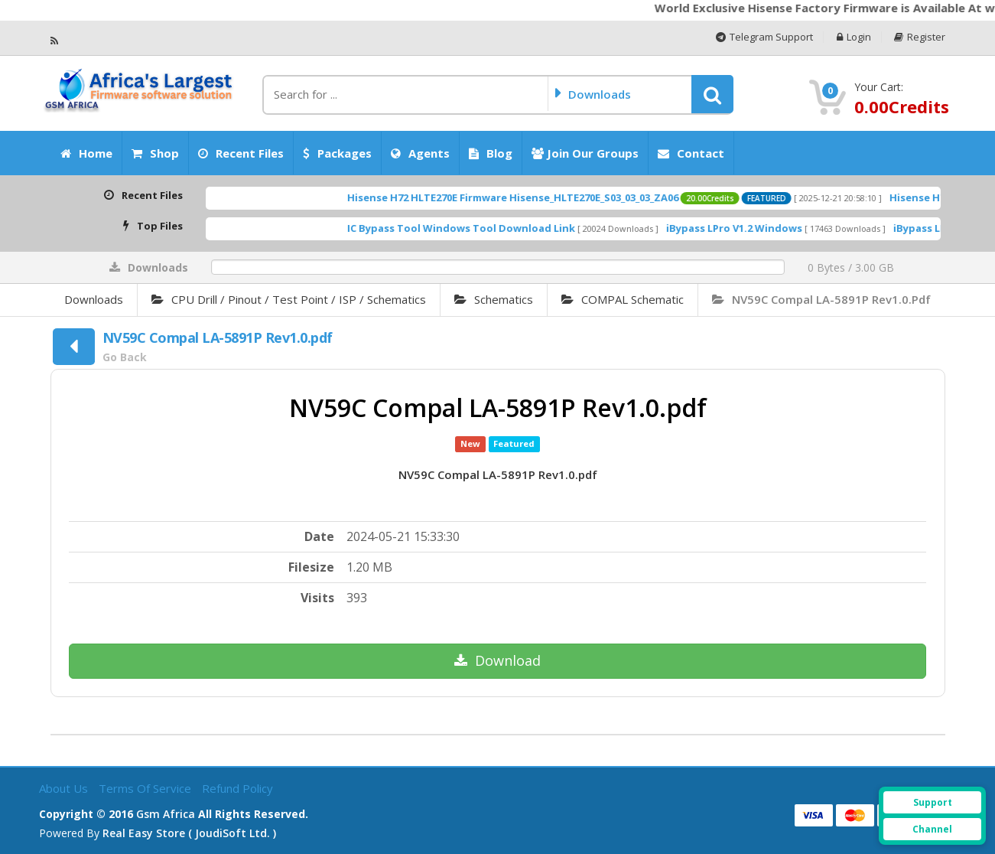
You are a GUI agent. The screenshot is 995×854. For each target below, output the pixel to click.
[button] (712, 94)
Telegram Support (764, 37)
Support (932, 802)
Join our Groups (585, 153)
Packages (337, 153)
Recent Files (241, 153)
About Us (65, 788)
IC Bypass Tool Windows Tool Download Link (482, 228)
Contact (691, 153)
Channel (932, 829)
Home (86, 153)
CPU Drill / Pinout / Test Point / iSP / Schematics (288, 299)
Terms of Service (146, 788)
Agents (420, 153)
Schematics (493, 299)
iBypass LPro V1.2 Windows (755, 228)
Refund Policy (237, 788)
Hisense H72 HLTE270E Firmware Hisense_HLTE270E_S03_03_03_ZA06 (533, 197)
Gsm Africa (165, 814)
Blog (490, 153)
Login (854, 37)
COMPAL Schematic (622, 299)
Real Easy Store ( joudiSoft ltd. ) (189, 833)
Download (497, 660)
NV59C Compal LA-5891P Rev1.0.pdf (821, 299)
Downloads (93, 299)
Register (919, 37)
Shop (155, 153)
